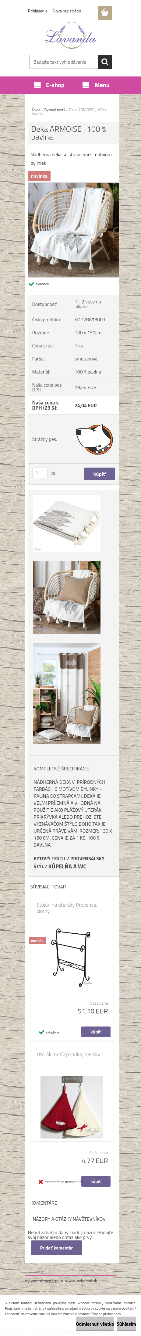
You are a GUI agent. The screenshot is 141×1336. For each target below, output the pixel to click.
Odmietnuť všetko (95, 1324)
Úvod (36, 110)
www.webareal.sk (81, 1280)
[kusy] (40, 473)
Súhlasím (126, 1324)
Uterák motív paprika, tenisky (68, 1054)
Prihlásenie (38, 11)
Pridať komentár (56, 1247)
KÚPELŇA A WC (67, 866)
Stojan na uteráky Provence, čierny (67, 908)
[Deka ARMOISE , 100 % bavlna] (73, 185)
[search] (105, 62)
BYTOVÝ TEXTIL (50, 858)
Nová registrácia (67, 11)
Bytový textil (54, 110)
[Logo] (70, 35)
